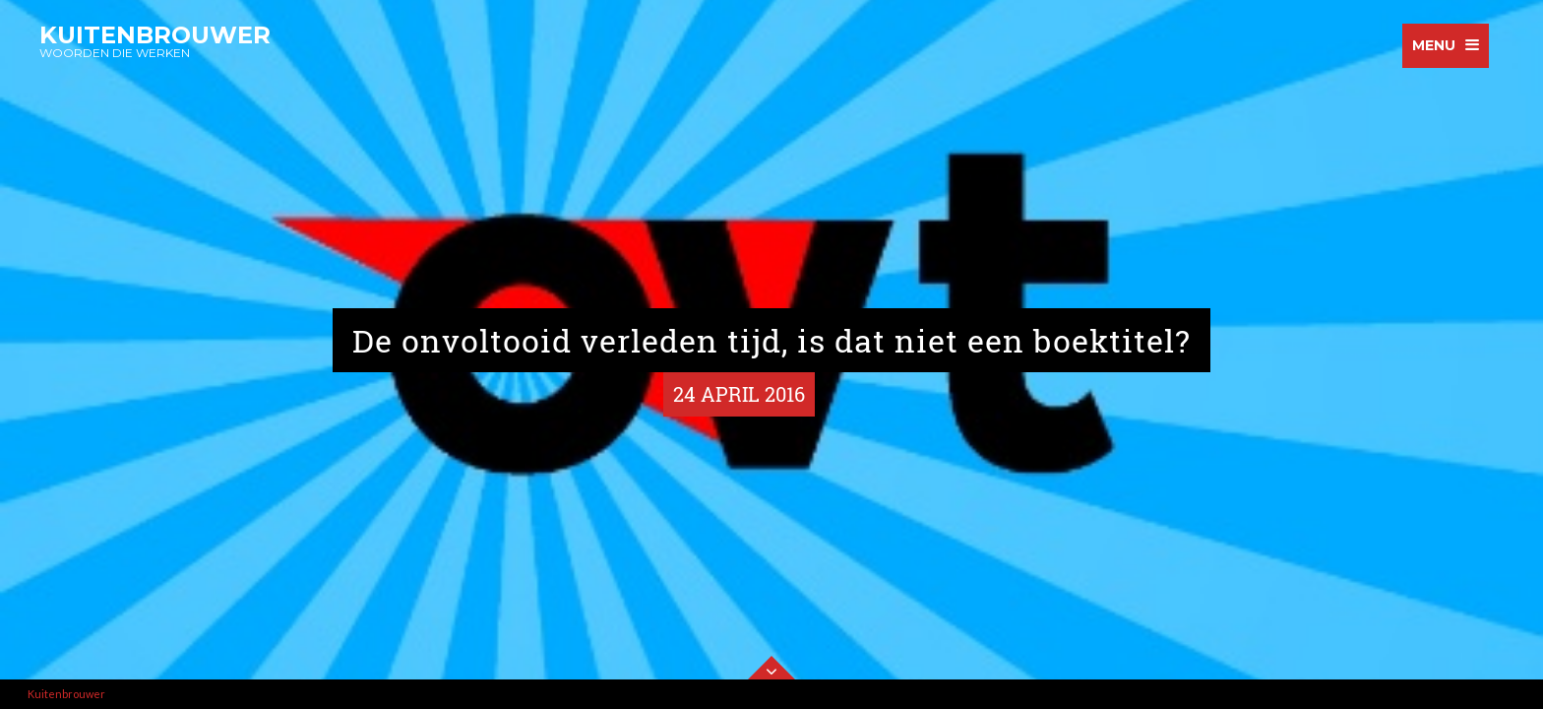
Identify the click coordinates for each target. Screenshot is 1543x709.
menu (1433, 45)
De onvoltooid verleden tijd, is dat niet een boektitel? (771, 340)
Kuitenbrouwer (66, 693)
